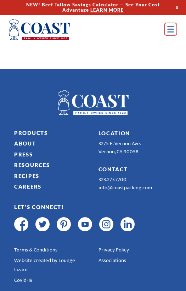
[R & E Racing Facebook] (149, 224)
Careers (27, 186)
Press (23, 154)
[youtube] (85, 224)
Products (31, 133)
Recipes (26, 176)
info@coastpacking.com (125, 187)
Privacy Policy (113, 249)
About (25, 143)
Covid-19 (23, 280)
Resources (32, 165)
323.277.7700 (112, 179)
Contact (113, 169)
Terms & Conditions (35, 249)
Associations (112, 260)
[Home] (49, 29)
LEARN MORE (107, 10)
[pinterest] (64, 224)
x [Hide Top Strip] (177, 7)
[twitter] (42, 224)
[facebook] (21, 224)
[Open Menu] (170, 29)
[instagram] (106, 224)
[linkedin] (127, 224)
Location (114, 133)
